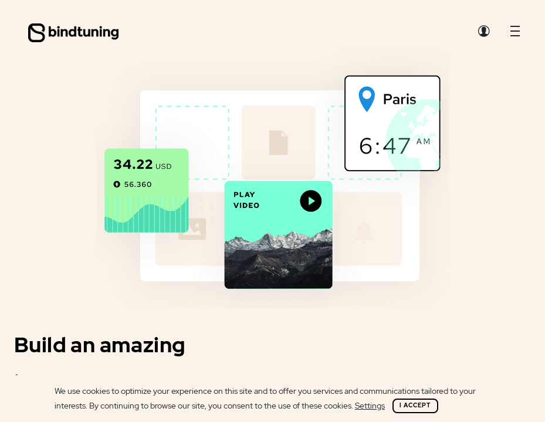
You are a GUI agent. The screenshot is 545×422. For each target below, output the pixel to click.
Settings (370, 405)
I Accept (415, 405)
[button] (515, 34)
